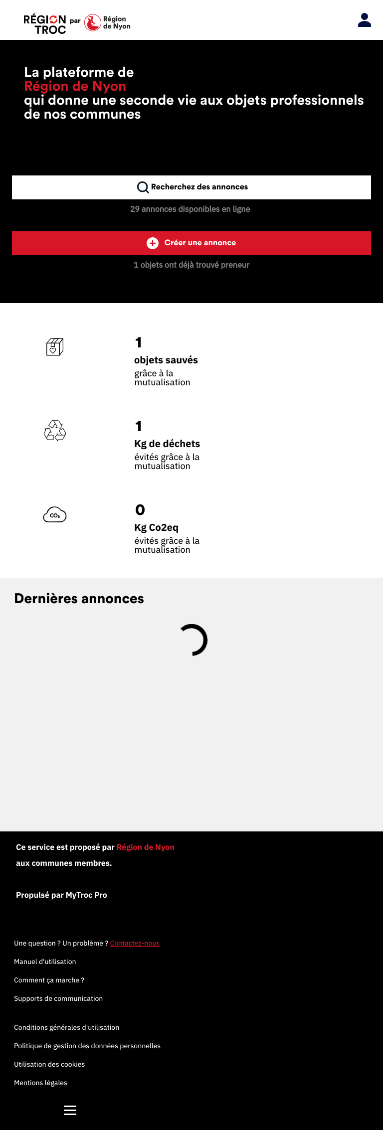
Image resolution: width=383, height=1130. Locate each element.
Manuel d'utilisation (45, 961)
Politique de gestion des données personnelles (87, 1045)
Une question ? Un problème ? (87, 943)
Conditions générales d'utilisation (66, 1027)
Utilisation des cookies (49, 1064)
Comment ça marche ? (49, 979)
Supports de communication (58, 998)
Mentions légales (40, 1082)
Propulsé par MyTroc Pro (61, 895)
